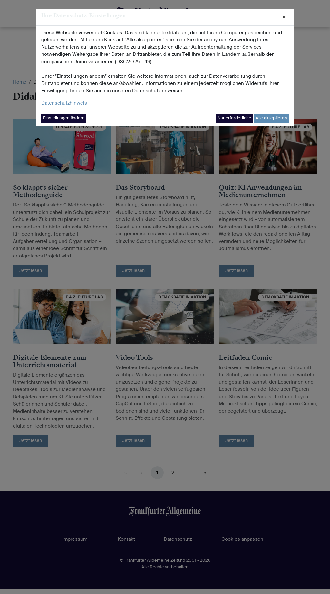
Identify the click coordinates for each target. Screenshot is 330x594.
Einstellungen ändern (64, 118)
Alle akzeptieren (271, 118)
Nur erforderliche (234, 118)
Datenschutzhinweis (64, 103)
